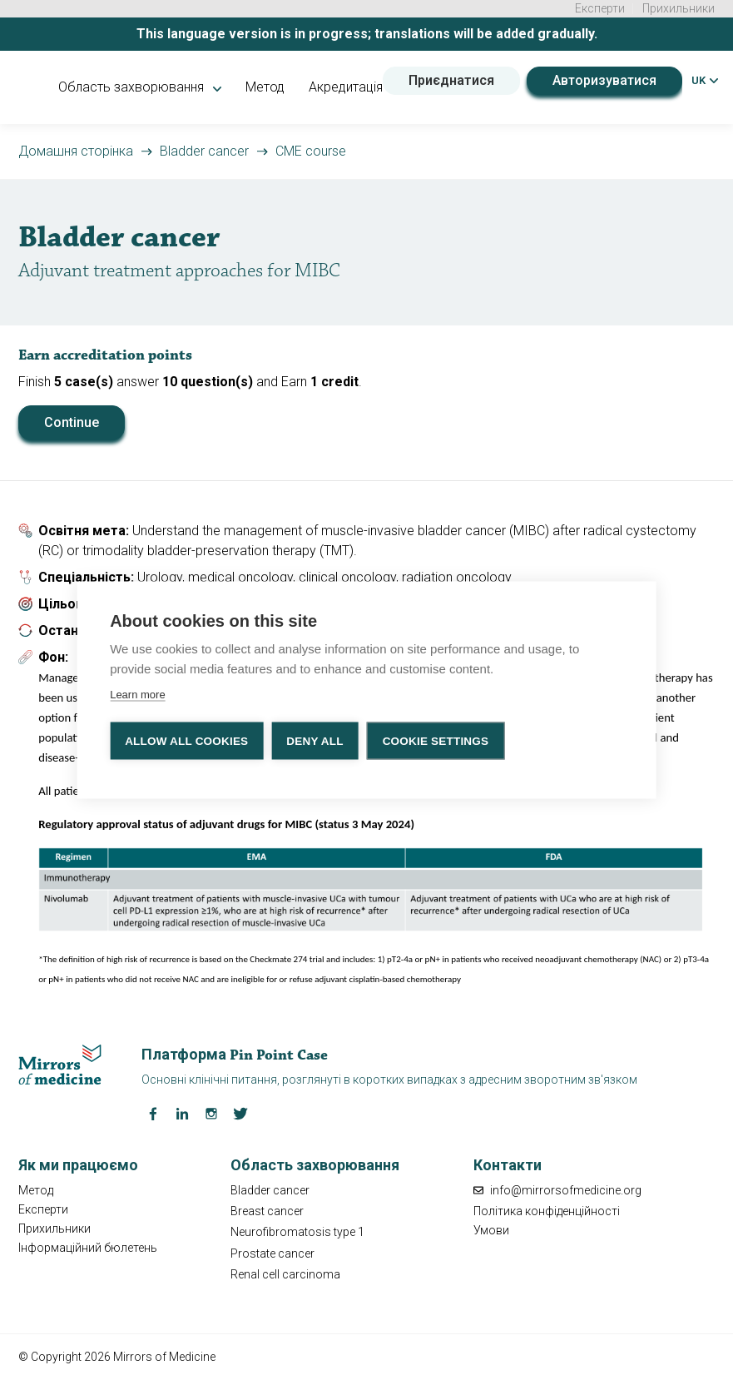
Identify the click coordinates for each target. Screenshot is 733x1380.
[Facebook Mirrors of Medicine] (153, 1112)
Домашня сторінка (75, 151)
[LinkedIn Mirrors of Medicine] (182, 1112)
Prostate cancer (272, 1253)
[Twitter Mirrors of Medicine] (240, 1112)
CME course (310, 151)
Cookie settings (436, 739)
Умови (491, 1230)
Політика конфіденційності (546, 1211)
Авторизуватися (604, 80)
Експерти (600, 8)
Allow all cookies (186, 739)
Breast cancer (267, 1211)
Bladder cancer (204, 151)
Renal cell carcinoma (285, 1274)
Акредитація (346, 87)
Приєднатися (451, 80)
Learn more (137, 693)
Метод (265, 87)
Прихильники (678, 8)
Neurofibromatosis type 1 (297, 1232)
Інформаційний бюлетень (87, 1247)
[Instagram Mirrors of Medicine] (211, 1112)
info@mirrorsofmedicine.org (557, 1190)
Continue (71, 422)
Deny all (314, 739)
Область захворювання (139, 87)
